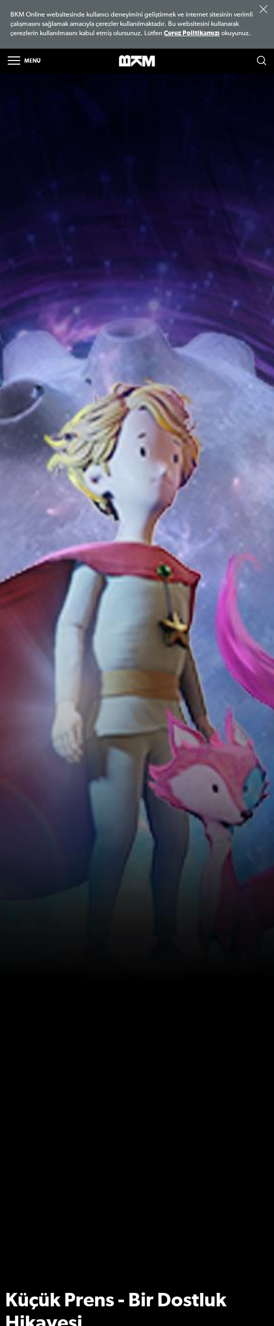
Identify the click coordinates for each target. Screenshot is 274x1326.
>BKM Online (137, 61)
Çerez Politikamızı (192, 33)
